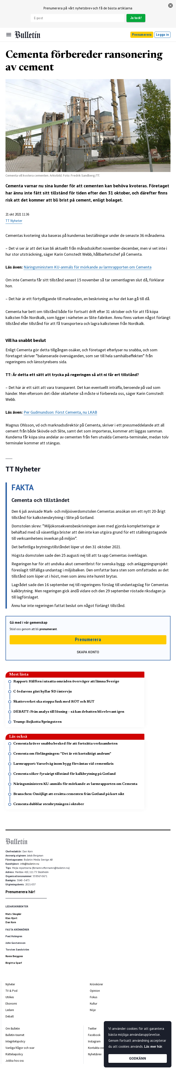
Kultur (93, 1004)
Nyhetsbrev (95, 1054)
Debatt (10, 1016)
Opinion (95, 991)
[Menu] (9, 34)
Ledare (10, 1010)
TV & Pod (11, 991)
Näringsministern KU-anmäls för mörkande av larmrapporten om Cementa (87, 267)
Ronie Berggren (14, 956)
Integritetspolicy (15, 1041)
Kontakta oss (96, 1048)
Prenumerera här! (20, 891)
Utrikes (10, 997)
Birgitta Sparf (14, 962)
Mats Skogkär (13, 914)
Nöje (93, 1010)
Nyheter (10, 984)
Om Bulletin (13, 1028)
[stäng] (170, 5)
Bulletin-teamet (15, 1035)
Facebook (94, 1035)
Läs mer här (153, 1046)
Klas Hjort (11, 918)
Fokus (93, 997)
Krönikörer (96, 984)
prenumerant (48, 629)
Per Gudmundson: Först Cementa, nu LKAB (60, 412)
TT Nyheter (14, 221)
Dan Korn (11, 922)
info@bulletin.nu (29, 863)
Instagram (94, 1041)
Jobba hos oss (15, 1061)
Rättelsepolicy (14, 1054)
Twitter (92, 1028)
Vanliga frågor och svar (20, 1048)
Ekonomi (11, 1004)
